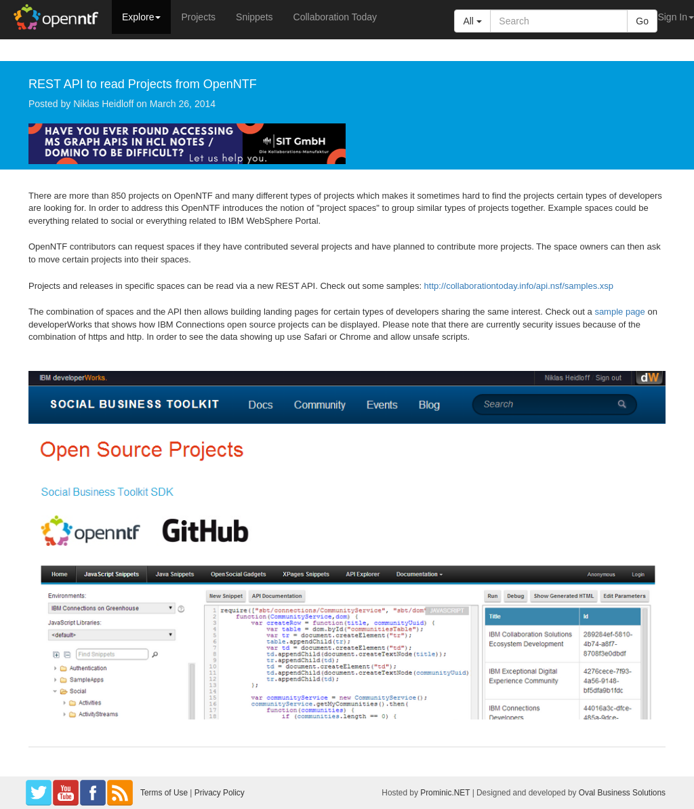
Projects (198, 17)
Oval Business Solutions (622, 792)
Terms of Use (164, 792)
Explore (141, 17)
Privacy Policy (220, 792)
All (472, 21)
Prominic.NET (445, 792)
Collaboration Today (335, 17)
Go (642, 21)
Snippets (254, 17)
